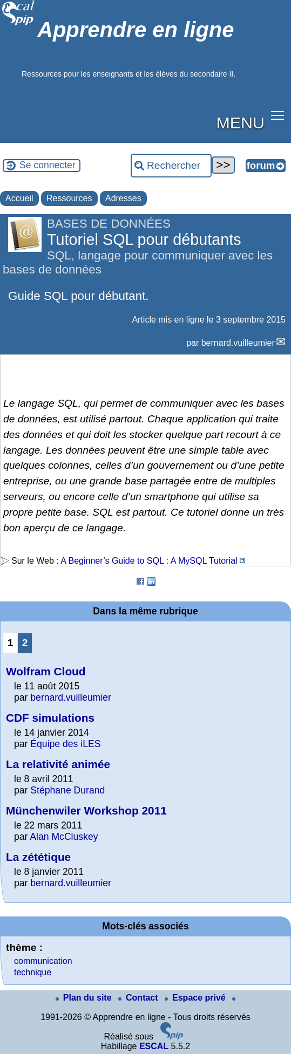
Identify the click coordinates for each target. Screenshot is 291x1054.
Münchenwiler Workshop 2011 (86, 810)
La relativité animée (58, 764)
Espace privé (196, 997)
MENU (240, 122)
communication (43, 961)
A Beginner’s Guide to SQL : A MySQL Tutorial (148, 560)
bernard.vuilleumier (238, 342)
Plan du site (85, 997)
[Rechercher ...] (171, 165)
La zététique (38, 857)
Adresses (123, 198)
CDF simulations (50, 717)
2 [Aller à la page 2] (25, 642)
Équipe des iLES (65, 743)
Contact (139, 997)
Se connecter (47, 165)
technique (32, 972)
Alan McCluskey (64, 836)
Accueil (19, 198)
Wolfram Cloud (46, 671)
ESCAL (153, 1046)
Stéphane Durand (67, 790)
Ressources (69, 198)
